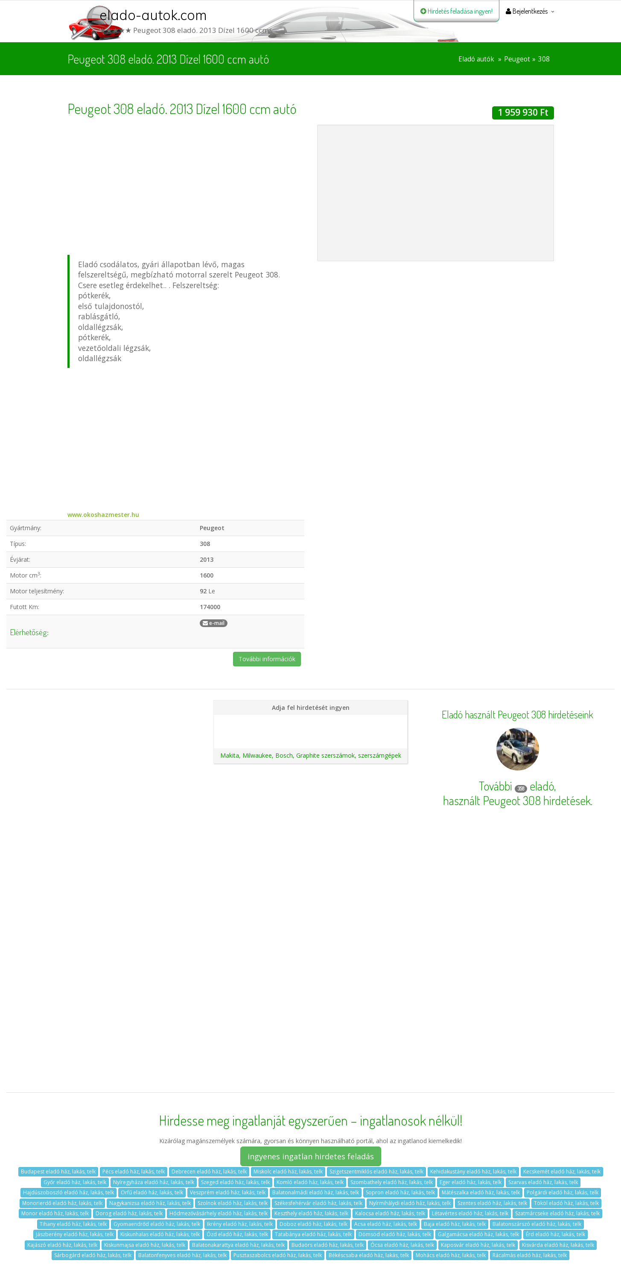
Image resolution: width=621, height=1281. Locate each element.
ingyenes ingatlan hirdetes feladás (311, 1156)
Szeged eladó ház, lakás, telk (235, 1182)
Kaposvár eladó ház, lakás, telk (478, 1245)
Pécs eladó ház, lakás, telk (133, 1171)
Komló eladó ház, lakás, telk (310, 1182)
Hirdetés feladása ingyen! (456, 11)
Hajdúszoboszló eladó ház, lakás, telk (68, 1192)
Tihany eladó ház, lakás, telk (73, 1224)
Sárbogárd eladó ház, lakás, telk (92, 1255)
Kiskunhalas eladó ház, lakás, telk (160, 1234)
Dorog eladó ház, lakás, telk (129, 1213)
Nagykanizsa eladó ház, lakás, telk (150, 1203)
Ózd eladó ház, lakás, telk (237, 1234)
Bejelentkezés (527, 11)
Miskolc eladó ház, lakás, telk (288, 1171)
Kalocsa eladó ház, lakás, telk (390, 1213)
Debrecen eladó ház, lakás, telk (209, 1171)
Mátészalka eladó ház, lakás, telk (481, 1192)
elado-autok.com (153, 14)
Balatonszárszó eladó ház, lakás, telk (537, 1224)
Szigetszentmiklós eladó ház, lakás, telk (376, 1171)
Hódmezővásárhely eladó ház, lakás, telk (218, 1213)
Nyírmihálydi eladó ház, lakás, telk (410, 1203)
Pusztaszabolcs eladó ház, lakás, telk (277, 1255)
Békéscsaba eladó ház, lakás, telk (369, 1255)
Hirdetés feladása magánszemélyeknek (310, 722)
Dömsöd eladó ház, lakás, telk (395, 1234)
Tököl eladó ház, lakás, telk (566, 1203)
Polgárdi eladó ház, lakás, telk (562, 1192)
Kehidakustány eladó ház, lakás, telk (473, 1171)
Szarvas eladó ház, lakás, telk (543, 1182)
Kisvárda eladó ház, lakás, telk (558, 1245)
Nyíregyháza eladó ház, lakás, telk (153, 1182)
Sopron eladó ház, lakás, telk (400, 1192)
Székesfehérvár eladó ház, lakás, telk (318, 1203)
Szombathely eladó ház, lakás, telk (391, 1182)
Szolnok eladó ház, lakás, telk (233, 1203)
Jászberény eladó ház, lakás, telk (75, 1234)
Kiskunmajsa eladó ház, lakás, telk (144, 1245)
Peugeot (517, 59)
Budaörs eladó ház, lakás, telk (328, 1245)
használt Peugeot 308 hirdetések (517, 800)
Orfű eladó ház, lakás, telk (152, 1192)
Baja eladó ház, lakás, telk (455, 1224)
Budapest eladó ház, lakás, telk (58, 1171)
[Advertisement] (185, 184)
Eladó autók (476, 59)
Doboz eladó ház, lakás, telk (313, 1224)
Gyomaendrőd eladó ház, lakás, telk (157, 1224)
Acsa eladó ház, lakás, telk (385, 1224)
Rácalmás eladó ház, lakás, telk (530, 1255)
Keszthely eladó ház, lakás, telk (311, 1213)
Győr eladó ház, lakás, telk (75, 1182)
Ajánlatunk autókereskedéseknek (310, 736)
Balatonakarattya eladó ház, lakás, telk (238, 1245)
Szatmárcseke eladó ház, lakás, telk (557, 1213)
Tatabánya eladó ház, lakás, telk (313, 1234)
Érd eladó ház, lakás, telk (555, 1234)
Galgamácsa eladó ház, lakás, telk (478, 1234)
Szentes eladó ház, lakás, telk (492, 1203)
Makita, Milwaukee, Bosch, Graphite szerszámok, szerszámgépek (310, 755)
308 (544, 59)
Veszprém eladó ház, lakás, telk (227, 1192)
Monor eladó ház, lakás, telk (55, 1213)
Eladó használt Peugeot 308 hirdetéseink (517, 714)
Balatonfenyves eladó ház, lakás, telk (182, 1255)
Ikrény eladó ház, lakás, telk (240, 1224)
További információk (267, 659)
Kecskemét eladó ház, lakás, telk (562, 1171)
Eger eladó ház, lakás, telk (470, 1182)
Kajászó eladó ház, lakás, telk (62, 1245)
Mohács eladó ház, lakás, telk (451, 1255)
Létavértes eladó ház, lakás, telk (470, 1213)
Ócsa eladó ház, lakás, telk (402, 1245)
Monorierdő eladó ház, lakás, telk (62, 1203)
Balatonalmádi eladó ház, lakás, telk (315, 1192)
